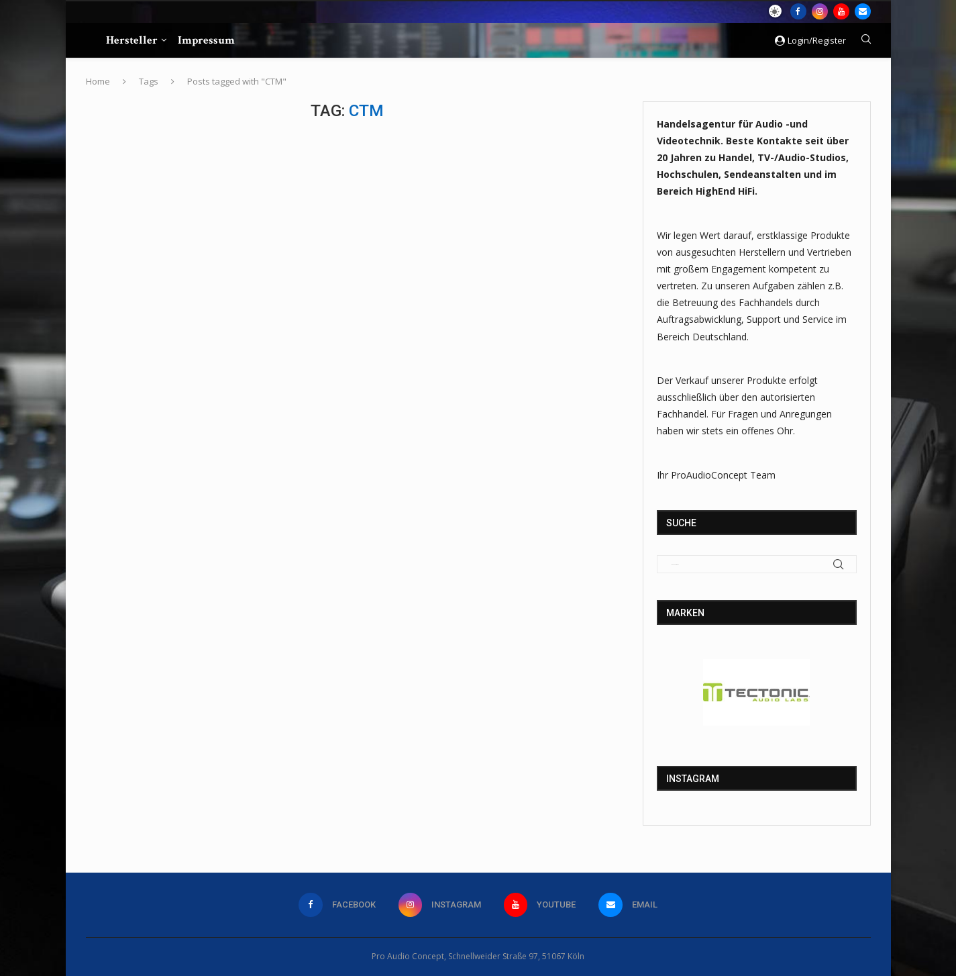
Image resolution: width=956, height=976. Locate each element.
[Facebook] (798, 11)
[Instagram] (820, 11)
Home (98, 81)
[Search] (866, 40)
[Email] (863, 11)
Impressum (206, 40)
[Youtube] (841, 11)
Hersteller (132, 40)
